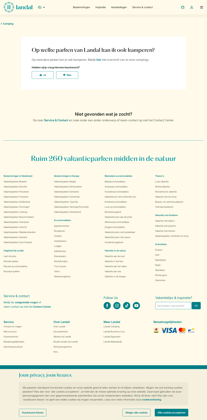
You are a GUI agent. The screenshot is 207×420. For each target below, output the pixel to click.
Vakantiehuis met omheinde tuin (120, 196)
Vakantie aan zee (113, 271)
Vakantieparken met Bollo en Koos (172, 236)
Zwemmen (160, 280)
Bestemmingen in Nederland (18, 176)
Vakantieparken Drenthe (15, 186)
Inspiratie (100, 7)
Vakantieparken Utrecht (15, 227)
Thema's (159, 176)
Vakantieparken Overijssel (16, 222)
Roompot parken (12, 271)
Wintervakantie (162, 186)
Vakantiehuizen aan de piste (118, 217)
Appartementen (61, 225)
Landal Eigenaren (112, 336)
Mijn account (10, 331)
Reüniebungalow (113, 212)
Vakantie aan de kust (115, 256)
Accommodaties (62, 220)
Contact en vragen (13, 326)
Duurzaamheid (61, 331)
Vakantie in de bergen (115, 276)
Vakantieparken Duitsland (66, 191)
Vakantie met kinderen (166, 215)
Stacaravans (60, 256)
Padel (158, 265)
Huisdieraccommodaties (117, 191)
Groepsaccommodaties (116, 186)
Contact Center (42, 306)
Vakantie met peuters (165, 225)
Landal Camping (111, 326)
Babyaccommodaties (115, 181)
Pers (56, 351)
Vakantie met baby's (165, 220)
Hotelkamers (60, 241)
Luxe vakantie (162, 181)
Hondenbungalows (114, 242)
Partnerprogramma (63, 346)
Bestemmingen (81, 7)
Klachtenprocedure (13, 346)
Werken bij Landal (62, 336)
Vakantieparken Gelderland (17, 201)
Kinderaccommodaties (116, 201)
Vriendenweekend (164, 206)
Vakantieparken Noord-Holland (19, 217)
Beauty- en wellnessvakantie (169, 201)
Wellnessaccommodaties (117, 222)
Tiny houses (60, 266)
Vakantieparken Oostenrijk (67, 196)
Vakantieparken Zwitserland (67, 212)
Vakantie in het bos (114, 261)
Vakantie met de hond (165, 196)
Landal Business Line (114, 331)
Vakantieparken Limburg (15, 212)
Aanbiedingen (119, 7)
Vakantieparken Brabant (15, 181)
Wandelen (160, 270)
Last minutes (10, 256)
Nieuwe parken (11, 261)
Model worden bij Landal (66, 341)
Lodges (57, 246)
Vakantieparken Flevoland (16, 191)
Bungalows (59, 231)
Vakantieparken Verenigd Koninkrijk (71, 206)
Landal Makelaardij (113, 341)
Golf (157, 255)
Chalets (58, 236)
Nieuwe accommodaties (15, 266)
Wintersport (161, 275)
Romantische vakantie (166, 191)
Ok (196, 305)
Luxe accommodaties (115, 206)
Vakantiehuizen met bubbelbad (120, 232)
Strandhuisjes (61, 261)
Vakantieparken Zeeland (15, 237)
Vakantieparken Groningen (17, 206)
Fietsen (159, 249)
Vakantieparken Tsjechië (66, 201)
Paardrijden (160, 260)
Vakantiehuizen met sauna (117, 237)
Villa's (57, 271)
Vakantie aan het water (116, 266)
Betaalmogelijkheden (14, 341)
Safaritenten (60, 251)
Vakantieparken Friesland (16, 196)
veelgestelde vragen (26, 302)
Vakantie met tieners (165, 231)
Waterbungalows (62, 276)
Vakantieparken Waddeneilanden (20, 232)
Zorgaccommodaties (115, 227)
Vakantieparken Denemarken (68, 186)
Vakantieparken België (65, 181)
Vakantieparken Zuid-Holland (18, 242)
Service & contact (142, 7)
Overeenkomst (11, 336)
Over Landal (59, 326)
